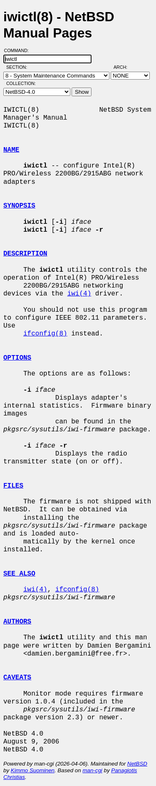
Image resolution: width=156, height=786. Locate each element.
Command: (19, 50)
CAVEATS (17, 677)
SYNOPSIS (19, 205)
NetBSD (137, 764)
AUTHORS (17, 621)
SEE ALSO (19, 573)
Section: (18, 67)
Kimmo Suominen (32, 770)
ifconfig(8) (45, 333)
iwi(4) (79, 293)
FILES (13, 486)
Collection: (21, 83)
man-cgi (92, 770)
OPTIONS (17, 358)
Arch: (124, 67)
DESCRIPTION (25, 253)
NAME (11, 150)
